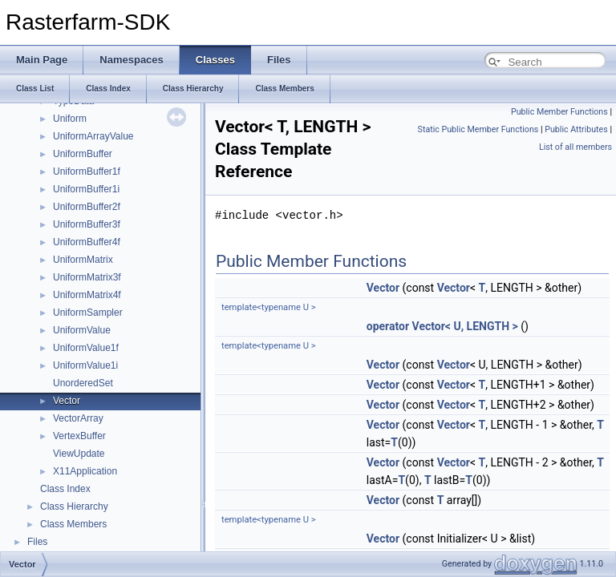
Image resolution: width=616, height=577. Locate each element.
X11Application (85, 471)
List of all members (575, 147)
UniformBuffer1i (86, 189)
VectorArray (78, 418)
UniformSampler (88, 312)
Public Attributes (576, 129)
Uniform (70, 118)
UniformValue (82, 330)
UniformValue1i (85, 365)
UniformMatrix (83, 259)
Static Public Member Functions (478, 129)
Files (37, 541)
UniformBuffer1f (86, 171)
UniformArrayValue (93, 136)
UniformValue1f (86, 347)
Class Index (65, 488)
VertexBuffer (79, 436)
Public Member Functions (559, 112)
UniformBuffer (82, 153)
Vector (66, 400)
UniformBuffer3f (86, 224)
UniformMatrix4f (87, 295)
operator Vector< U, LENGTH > (442, 326)
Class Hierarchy (74, 506)
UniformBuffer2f (86, 206)
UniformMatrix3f (87, 277)
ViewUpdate (79, 453)
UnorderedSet (83, 383)
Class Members (73, 524)
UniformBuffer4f (86, 242)
